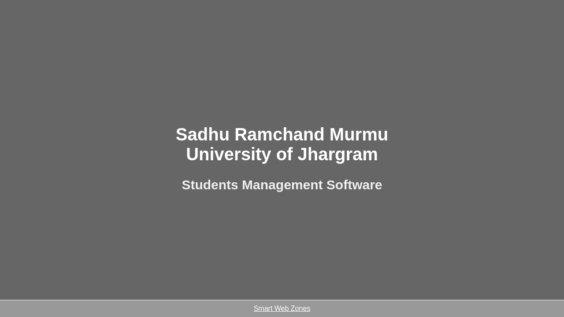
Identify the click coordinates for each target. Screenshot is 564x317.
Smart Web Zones (282, 308)
